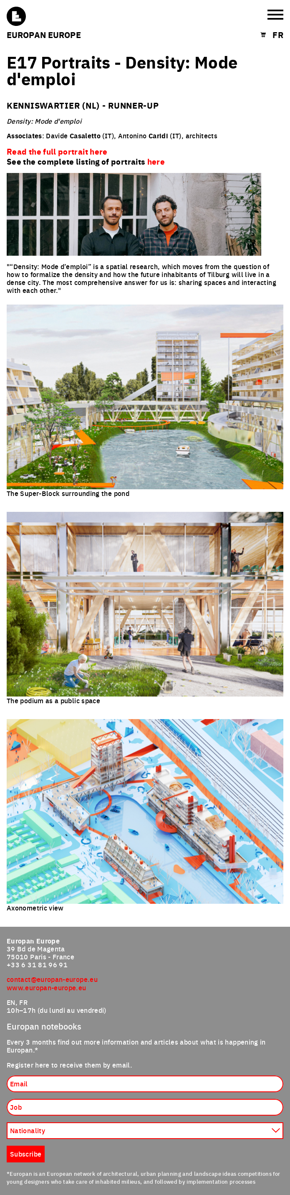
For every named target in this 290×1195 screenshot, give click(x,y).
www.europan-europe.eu (46, 987)
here (156, 161)
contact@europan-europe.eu (52, 979)
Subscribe (25, 1153)
